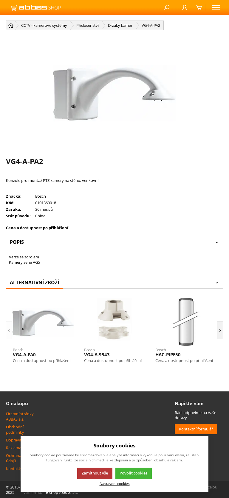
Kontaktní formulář (196, 429)
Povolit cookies (133, 473)
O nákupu (17, 403)
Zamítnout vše (95, 473)
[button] (9, 330)
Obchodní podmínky (15, 429)
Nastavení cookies (115, 483)
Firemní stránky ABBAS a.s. (20, 416)
